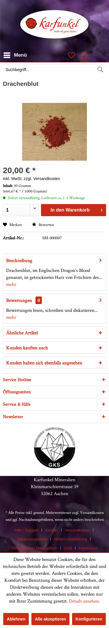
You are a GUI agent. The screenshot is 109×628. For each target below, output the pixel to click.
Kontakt (51, 530)
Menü (15, 54)
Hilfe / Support (26, 530)
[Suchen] (100, 69)
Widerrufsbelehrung (70, 539)
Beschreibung (19, 260)
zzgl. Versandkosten (42, 178)
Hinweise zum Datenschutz (34, 548)
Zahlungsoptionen (32, 539)
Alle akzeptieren (50, 619)
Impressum (88, 548)
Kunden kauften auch (27, 347)
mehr (11, 284)
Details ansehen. (84, 601)
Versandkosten (92, 512)
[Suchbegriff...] (54, 69)
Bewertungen (19, 300)
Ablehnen (16, 619)
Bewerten (43, 224)
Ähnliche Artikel (22, 332)
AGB (68, 548)
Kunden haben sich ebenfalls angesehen (44, 363)
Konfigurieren (89, 619)
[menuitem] (54, 70)
